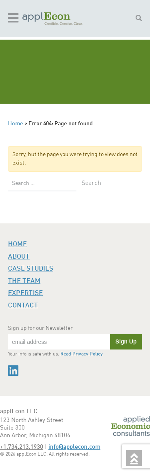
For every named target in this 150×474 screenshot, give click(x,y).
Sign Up (126, 341)
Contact (23, 305)
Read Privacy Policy (81, 354)
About (19, 256)
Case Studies (30, 268)
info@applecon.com (74, 447)
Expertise (25, 293)
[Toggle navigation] (13, 18)
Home (15, 124)
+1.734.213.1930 (21, 447)
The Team (24, 281)
